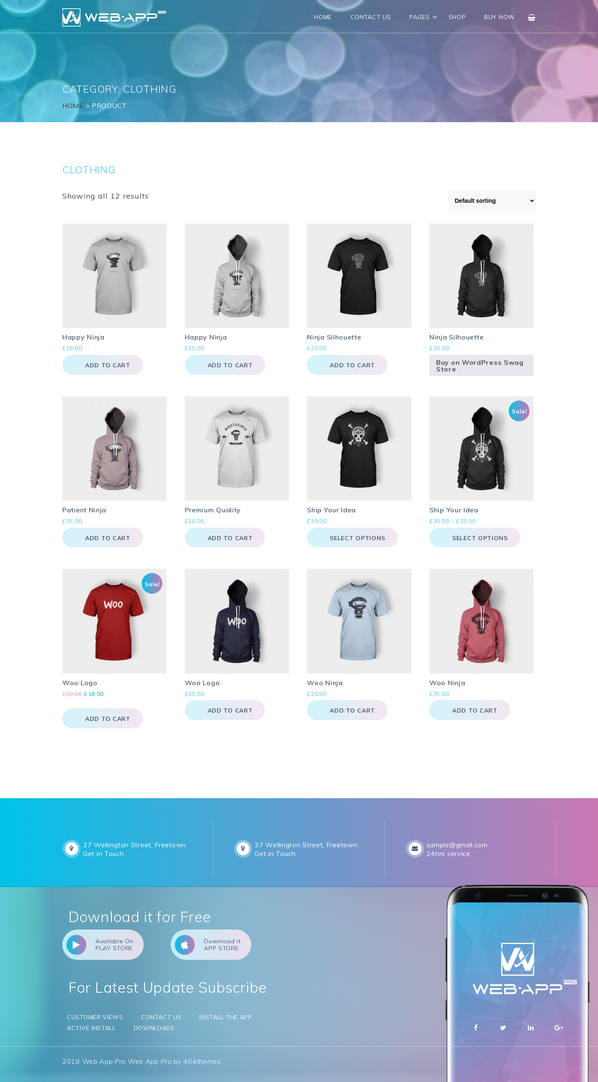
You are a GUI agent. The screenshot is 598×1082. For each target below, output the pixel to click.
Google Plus (559, 1027)
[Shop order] (492, 200)
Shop (457, 17)
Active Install (91, 1028)
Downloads (154, 1028)
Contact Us (370, 17)
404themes (202, 1061)
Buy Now (499, 17)
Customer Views (95, 1017)
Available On (99, 945)
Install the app (225, 1017)
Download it (208, 945)
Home (323, 17)
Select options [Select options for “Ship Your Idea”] (357, 538)
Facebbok (475, 1027)
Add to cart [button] (107, 365)
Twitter (503, 1027)
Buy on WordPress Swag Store (480, 365)
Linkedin (531, 1027)
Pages (419, 17)
